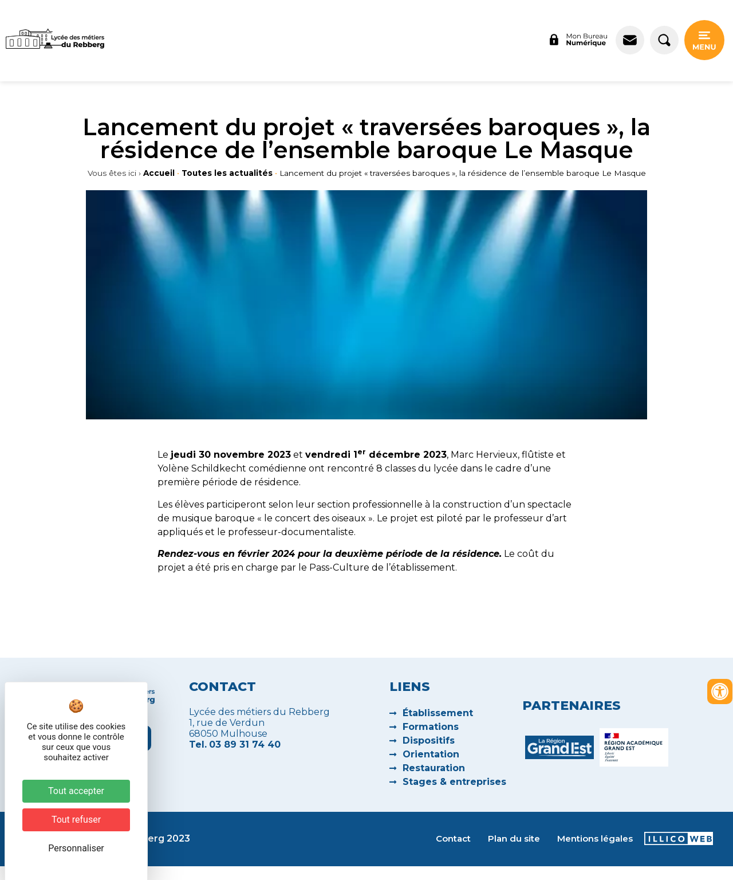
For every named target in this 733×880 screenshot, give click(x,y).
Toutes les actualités (227, 173)
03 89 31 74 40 (245, 744)
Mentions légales (595, 838)
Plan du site (514, 838)
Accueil (159, 173)
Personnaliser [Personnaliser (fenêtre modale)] (76, 848)
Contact (453, 838)
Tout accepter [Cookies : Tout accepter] (76, 790)
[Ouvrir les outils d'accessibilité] (719, 691)
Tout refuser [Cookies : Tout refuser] (76, 819)
